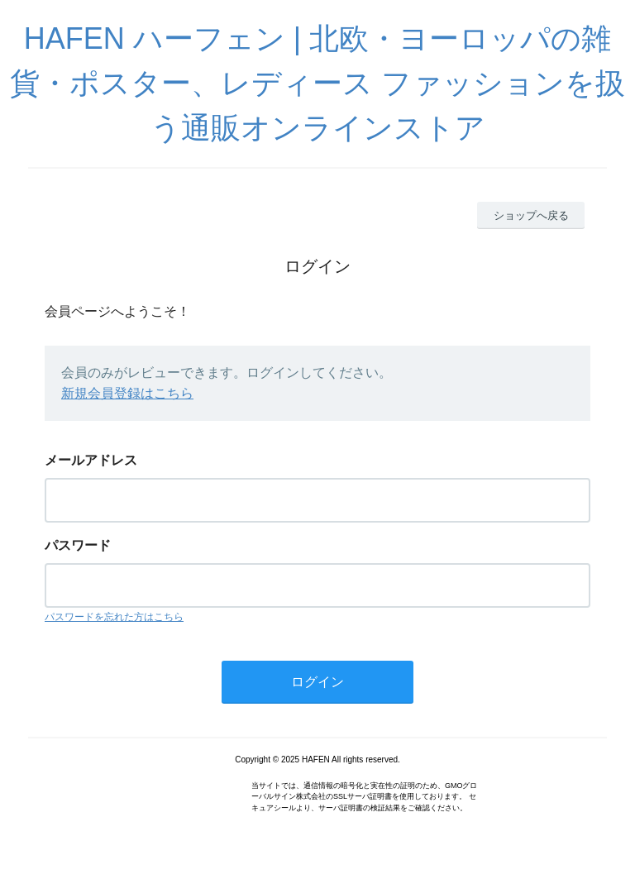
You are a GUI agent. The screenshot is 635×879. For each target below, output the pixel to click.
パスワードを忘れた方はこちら (114, 617)
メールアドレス (91, 460)
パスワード (78, 545)
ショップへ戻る (531, 215)
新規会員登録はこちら (127, 393)
